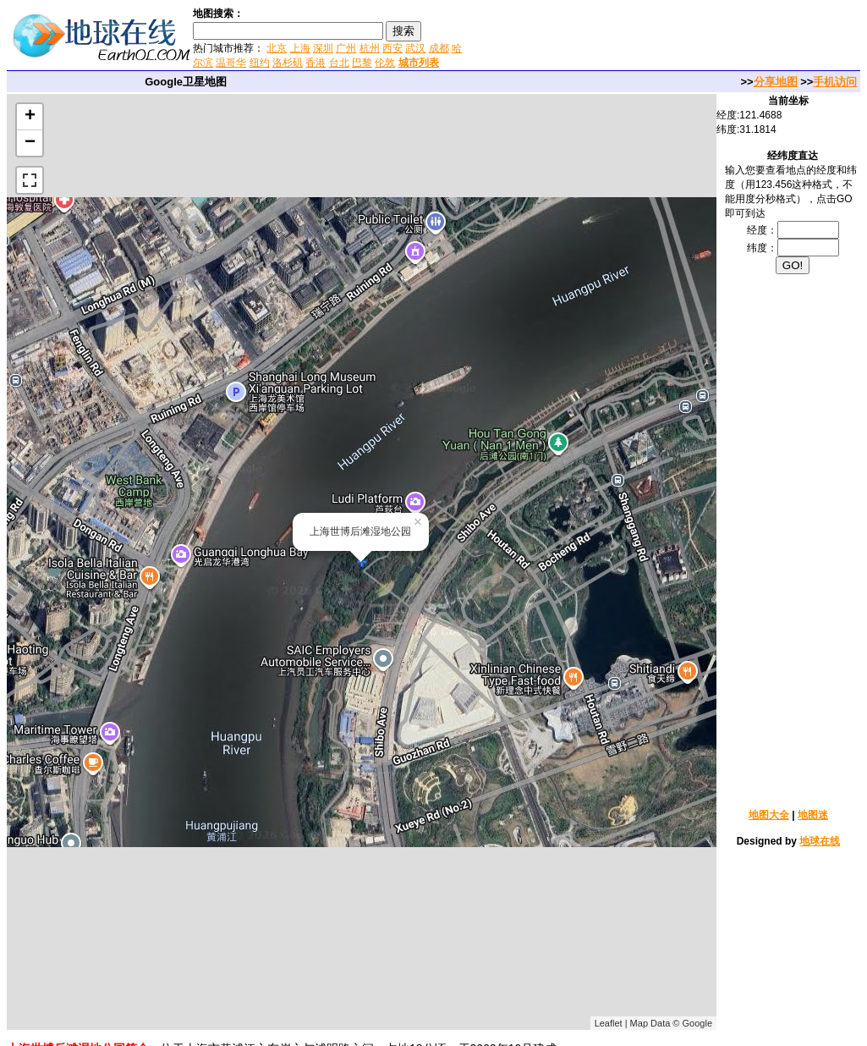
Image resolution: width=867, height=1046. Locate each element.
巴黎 (362, 63)
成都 (439, 48)
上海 (300, 48)
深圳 (323, 48)
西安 (392, 48)
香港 (315, 63)
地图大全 (769, 815)
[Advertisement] (666, 37)
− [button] (30, 143)
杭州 (369, 48)
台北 (339, 63)
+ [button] (30, 116)
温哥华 (231, 63)
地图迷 (813, 815)
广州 (346, 48)
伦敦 (385, 63)
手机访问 (835, 81)
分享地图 (776, 81)
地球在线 (819, 841)
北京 (276, 48)
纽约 (260, 63)
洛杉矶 (287, 63)
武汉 (415, 48)
